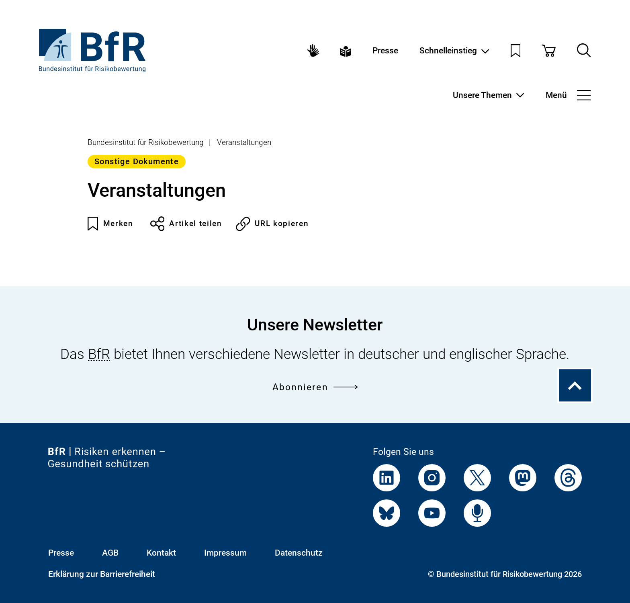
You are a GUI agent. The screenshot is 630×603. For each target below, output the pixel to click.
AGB (110, 553)
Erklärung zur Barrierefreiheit (101, 574)
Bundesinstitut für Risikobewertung (146, 142)
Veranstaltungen (244, 142)
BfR (99, 354)
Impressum (225, 553)
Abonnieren (315, 387)
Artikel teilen (186, 223)
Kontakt (161, 553)
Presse (385, 50)
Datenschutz (299, 553)
